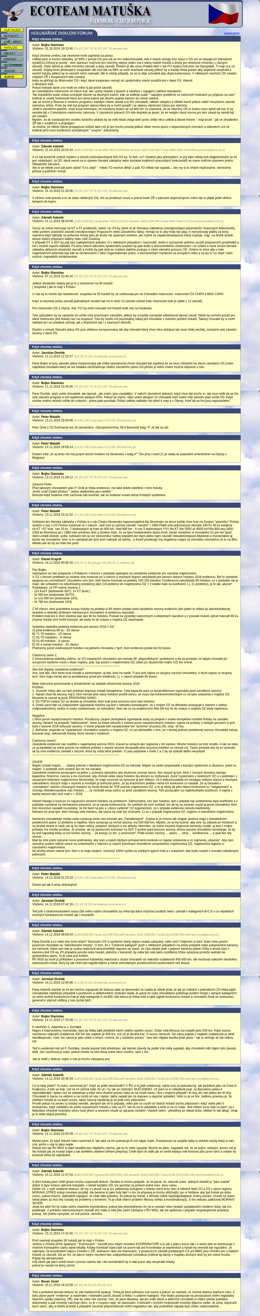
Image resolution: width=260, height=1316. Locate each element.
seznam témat (231, 32)
